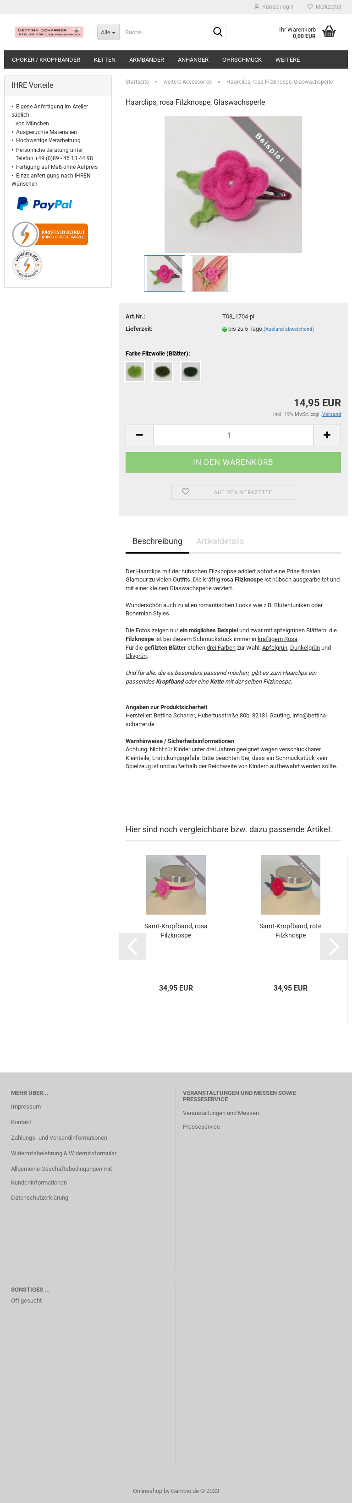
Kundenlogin (274, 7)
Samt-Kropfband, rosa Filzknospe (176, 930)
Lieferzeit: (139, 328)
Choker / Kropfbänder (46, 59)
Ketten (105, 59)
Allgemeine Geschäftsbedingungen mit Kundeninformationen (61, 1175)
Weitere (287, 59)
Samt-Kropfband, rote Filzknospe (290, 930)
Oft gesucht (26, 1300)
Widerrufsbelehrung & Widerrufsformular (63, 1153)
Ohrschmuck (242, 59)
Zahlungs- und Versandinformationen (59, 1137)
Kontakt (21, 1122)
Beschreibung (157, 541)
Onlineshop (147, 1490)
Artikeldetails (220, 541)
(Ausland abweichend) (289, 329)
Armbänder (146, 59)
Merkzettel (324, 7)
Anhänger (193, 59)
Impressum (26, 1106)
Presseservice (201, 1126)
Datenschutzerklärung (39, 1197)
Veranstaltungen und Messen (221, 1113)
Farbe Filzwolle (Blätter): (158, 353)
